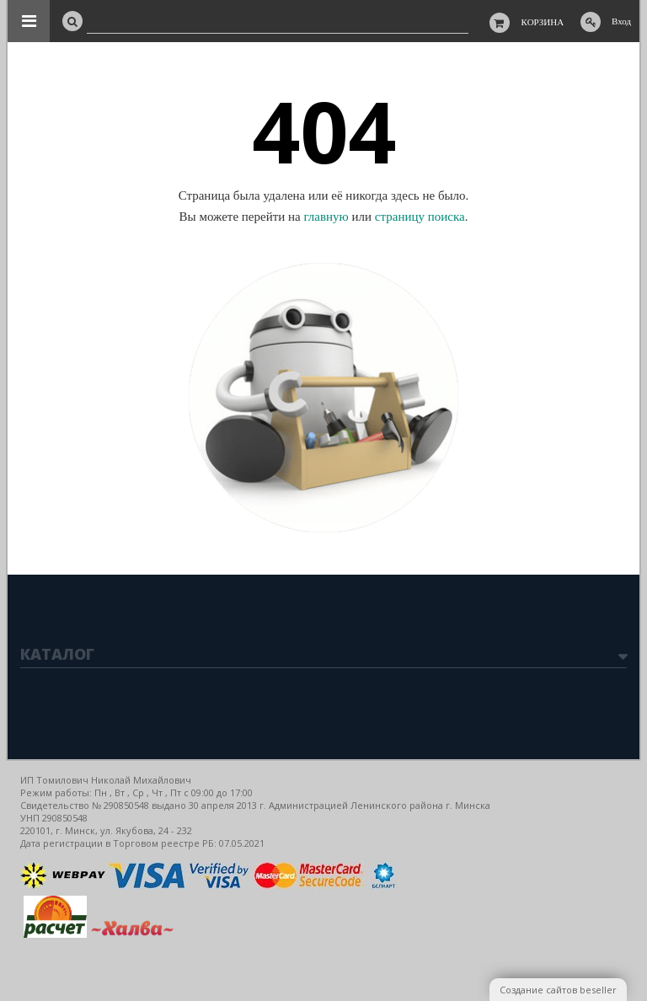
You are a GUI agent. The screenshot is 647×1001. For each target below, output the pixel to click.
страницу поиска (420, 216)
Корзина (542, 22)
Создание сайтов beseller (558, 989)
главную (325, 216)
